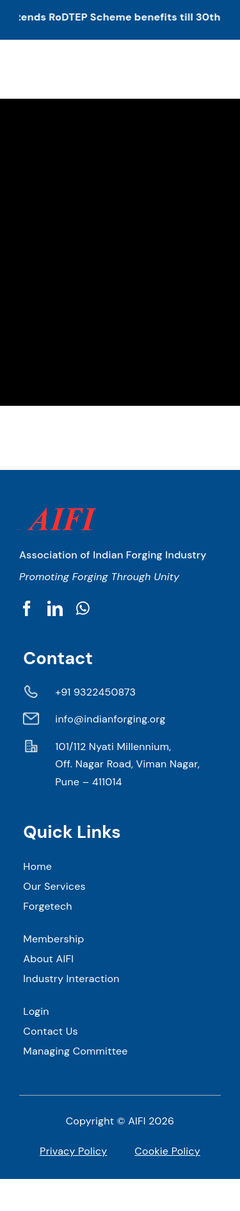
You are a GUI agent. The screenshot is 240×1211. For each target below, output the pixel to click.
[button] (120, 20)
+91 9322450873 (95, 692)
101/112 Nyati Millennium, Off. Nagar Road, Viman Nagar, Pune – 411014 (127, 764)
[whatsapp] (83, 608)
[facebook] (27, 608)
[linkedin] (55, 608)
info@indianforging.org (110, 719)
